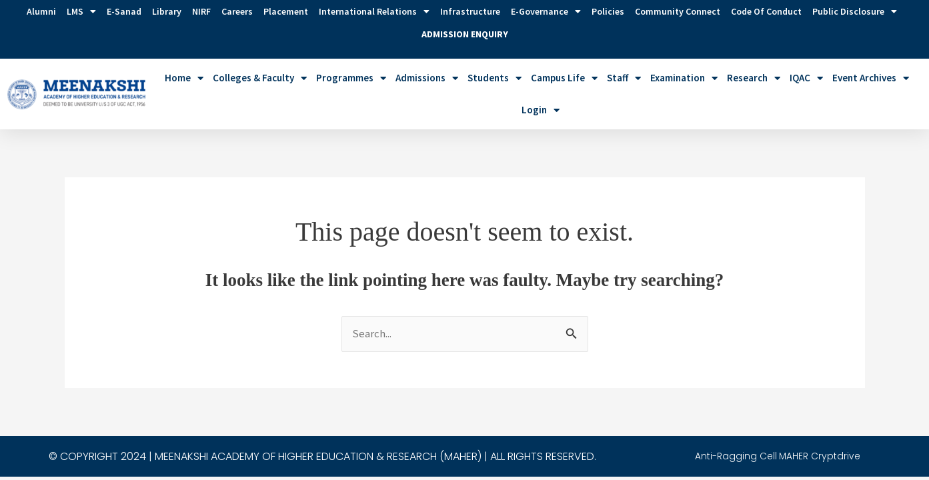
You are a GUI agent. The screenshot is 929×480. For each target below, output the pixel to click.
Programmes (351, 78)
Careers (237, 11)
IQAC (806, 78)
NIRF (201, 11)
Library (166, 11)
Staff (624, 78)
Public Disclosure (854, 11)
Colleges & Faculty (260, 78)
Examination (684, 78)
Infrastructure (470, 11)
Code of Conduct (766, 11)
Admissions (426, 78)
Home (184, 78)
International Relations (374, 11)
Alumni (41, 11)
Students (495, 78)
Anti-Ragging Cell (742, 403)
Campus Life (564, 78)
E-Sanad (124, 11)
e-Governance (546, 11)
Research (753, 78)
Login (541, 110)
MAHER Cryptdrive (833, 403)
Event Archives (870, 78)
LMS (81, 11)
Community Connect (677, 11)
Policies (608, 11)
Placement (285, 11)
